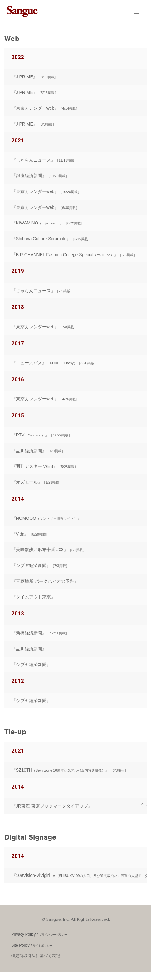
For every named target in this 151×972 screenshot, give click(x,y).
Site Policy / (31, 945)
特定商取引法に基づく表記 (35, 956)
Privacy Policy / (39, 934)
